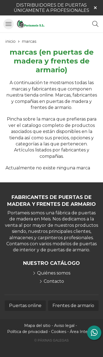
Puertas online (25, 305)
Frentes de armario (73, 305)
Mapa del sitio (37, 325)
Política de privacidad (27, 331)
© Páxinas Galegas (51, 340)
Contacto (54, 281)
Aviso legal (64, 325)
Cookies (58, 331)
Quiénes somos (53, 273)
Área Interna (82, 331)
